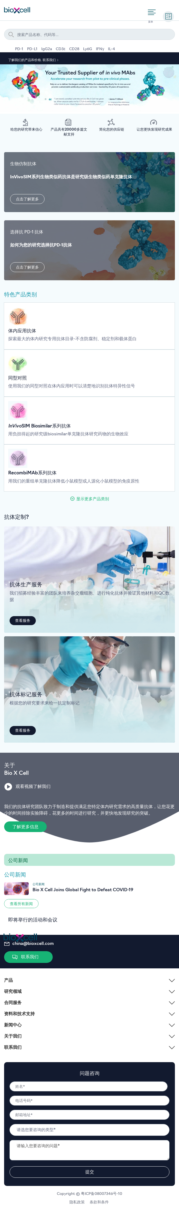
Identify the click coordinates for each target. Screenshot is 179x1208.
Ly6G (87, 49)
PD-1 (19, 49)
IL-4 (111, 49)
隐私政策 (78, 1202)
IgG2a (46, 49)
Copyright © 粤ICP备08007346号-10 (89, 1194)
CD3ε (60, 49)
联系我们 (50, 60)
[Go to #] (89, 891)
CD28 (74, 49)
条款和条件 (100, 1202)
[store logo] (17, 9)
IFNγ (100, 49)
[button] (27, 199)
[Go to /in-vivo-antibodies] (89, 326)
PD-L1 (32, 49)
